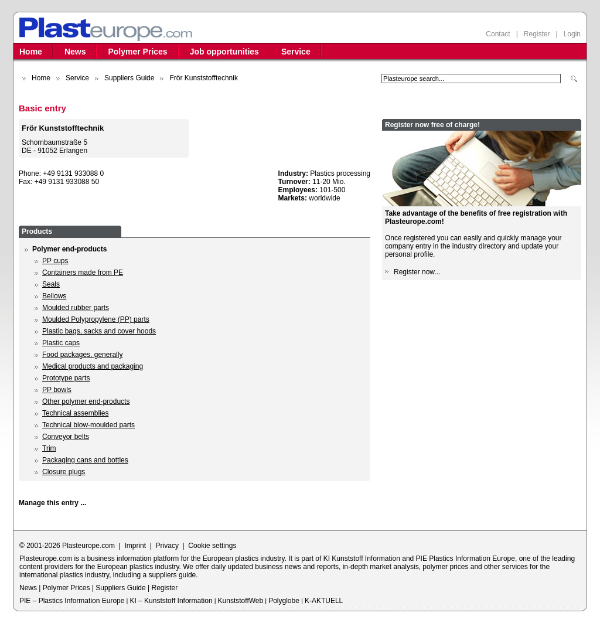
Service (296, 51)
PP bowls (56, 390)
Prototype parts (66, 378)
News (75, 51)
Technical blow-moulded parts (88, 425)
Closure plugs (63, 472)
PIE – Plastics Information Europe (71, 601)
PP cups (55, 261)
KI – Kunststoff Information (170, 601)
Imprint (135, 546)
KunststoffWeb (241, 601)
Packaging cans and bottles (85, 460)
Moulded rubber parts (75, 308)
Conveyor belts (65, 437)
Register (537, 34)
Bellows (54, 296)
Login (572, 34)
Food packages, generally (82, 354)
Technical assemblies (75, 413)
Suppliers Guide (129, 78)
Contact (498, 34)
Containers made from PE (82, 272)
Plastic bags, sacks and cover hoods (99, 331)
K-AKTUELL (324, 601)
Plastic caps (61, 343)
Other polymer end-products (85, 401)
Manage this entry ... (52, 503)
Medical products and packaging (92, 366)
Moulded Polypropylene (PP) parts (95, 319)
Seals (51, 284)
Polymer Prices (137, 51)
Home (30, 51)
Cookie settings (212, 546)
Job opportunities (224, 51)
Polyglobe (283, 601)
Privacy (167, 546)
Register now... (417, 272)
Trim (49, 448)
